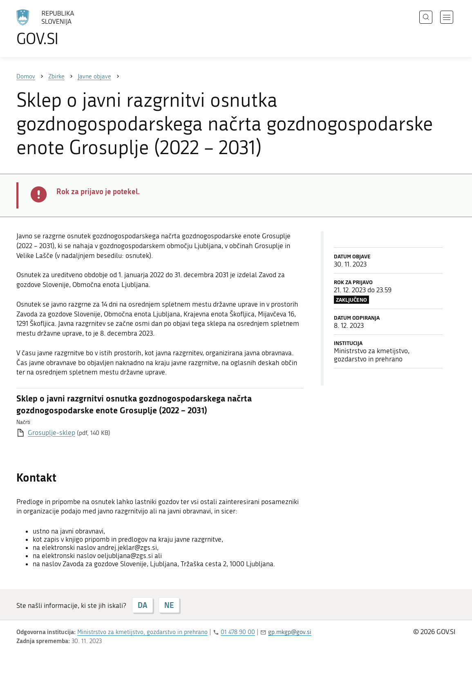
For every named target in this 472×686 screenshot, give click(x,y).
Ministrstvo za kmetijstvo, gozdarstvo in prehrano (142, 632)
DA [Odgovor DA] (142, 605)
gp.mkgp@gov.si (289, 632)
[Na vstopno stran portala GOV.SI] (67, 27)
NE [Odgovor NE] (169, 605)
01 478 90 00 (238, 632)
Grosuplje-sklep (51, 432)
